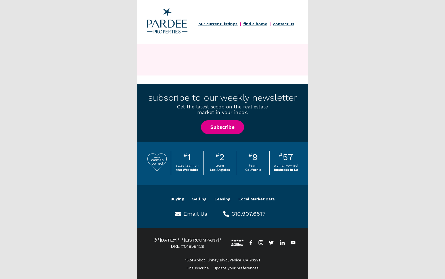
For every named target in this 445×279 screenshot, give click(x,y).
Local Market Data (256, 199)
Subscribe (222, 127)
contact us (283, 24)
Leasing (222, 199)
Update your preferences (236, 268)
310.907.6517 (249, 213)
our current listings (218, 24)
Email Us (195, 213)
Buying (177, 199)
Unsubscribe (198, 268)
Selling (199, 199)
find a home (255, 24)
